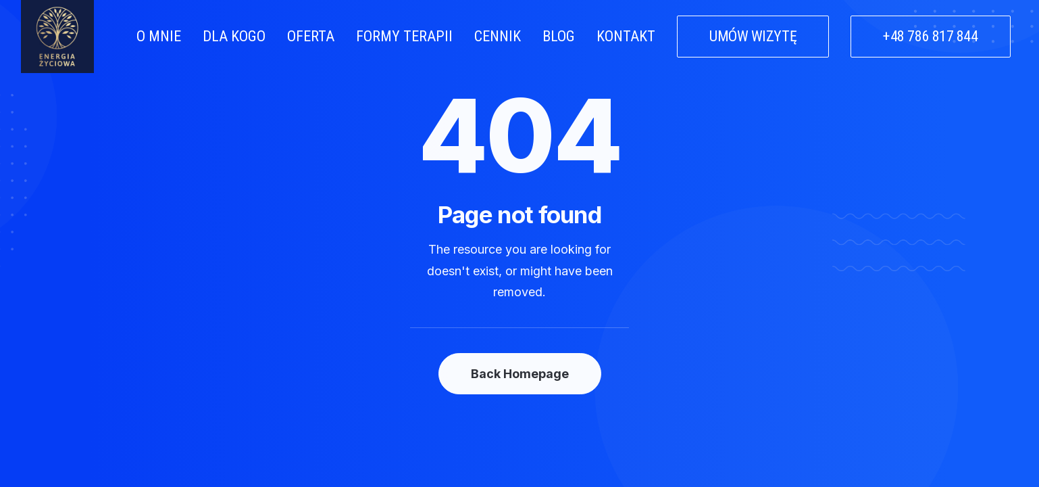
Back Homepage (520, 374)
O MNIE (158, 36)
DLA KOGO (234, 36)
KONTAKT (626, 36)
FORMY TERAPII (404, 36)
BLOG (558, 36)
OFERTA (310, 36)
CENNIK (497, 36)
